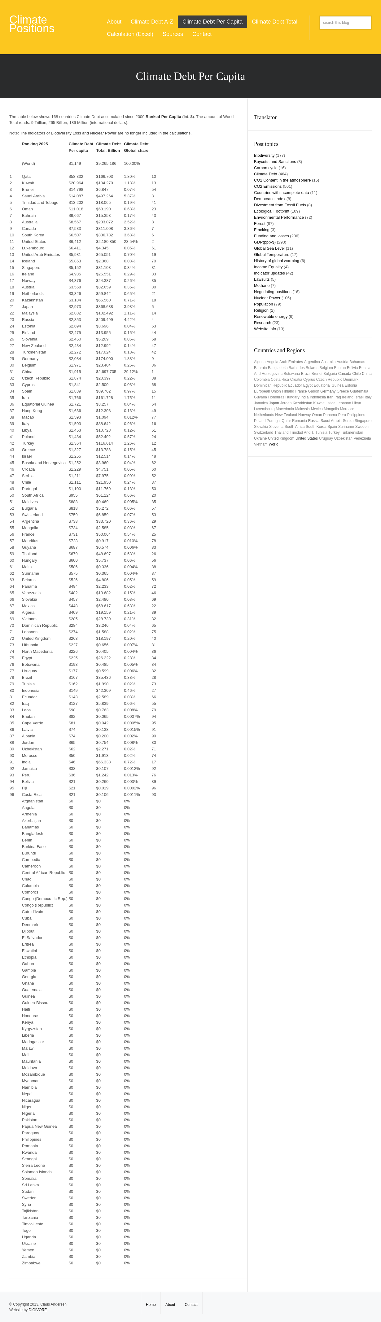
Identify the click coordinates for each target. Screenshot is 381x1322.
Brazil (305, 373)
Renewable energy (270, 316)
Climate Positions (32, 24)
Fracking (261, 229)
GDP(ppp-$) (265, 242)
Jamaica (261, 403)
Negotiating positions (272, 291)
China (366, 373)
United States (307, 438)
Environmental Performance (279, 217)
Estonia (351, 385)
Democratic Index (269, 198)
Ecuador (295, 385)
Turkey (333, 432)
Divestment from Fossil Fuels (280, 205)
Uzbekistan (343, 438)
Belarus (312, 368)
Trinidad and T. (302, 432)
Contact (202, 34)
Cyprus (309, 379)
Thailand (281, 432)
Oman (317, 415)
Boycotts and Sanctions (275, 161)
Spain (332, 426)
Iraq (338, 397)
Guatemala (359, 391)
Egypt (308, 385)
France (301, 391)
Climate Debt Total (274, 22)
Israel (359, 397)
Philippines (356, 415)
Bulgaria (330, 373)
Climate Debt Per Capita (212, 22)
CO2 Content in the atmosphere (282, 180)
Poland (259, 421)
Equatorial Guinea (329, 385)
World (273, 444)
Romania (299, 421)
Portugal (274, 421)
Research (262, 322)
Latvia (330, 403)
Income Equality (268, 267)
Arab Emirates (291, 362)
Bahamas (357, 362)
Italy (368, 397)
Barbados (296, 368)
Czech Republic (329, 379)
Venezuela (362, 438)
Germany (327, 391)
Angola (272, 362)
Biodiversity (264, 155)
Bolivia (352, 368)
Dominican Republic (270, 385)
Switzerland (263, 432)
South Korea (316, 426)
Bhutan (340, 368)
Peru (342, 415)
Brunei (317, 373)
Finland (288, 391)
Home (151, 1304)
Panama (330, 415)
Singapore (363, 421)
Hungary (292, 397)
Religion (261, 310)
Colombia (262, 379)
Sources (173, 34)
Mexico (317, 409)
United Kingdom (281, 438)
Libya (356, 403)
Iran (330, 397)
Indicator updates (269, 273)
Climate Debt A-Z (152, 22)
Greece (343, 391)
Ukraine (260, 438)
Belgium (326, 368)
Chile (356, 373)
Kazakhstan (302, 403)
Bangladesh (277, 368)
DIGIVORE (37, 1310)
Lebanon (344, 403)
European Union (267, 391)
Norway (304, 415)
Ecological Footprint (271, 211)
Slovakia (261, 426)
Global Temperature (271, 254)
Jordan (286, 403)
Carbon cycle (266, 167)
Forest (259, 223)
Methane (262, 285)
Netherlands (264, 415)
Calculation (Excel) (130, 34)
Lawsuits (262, 279)
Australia (328, 362)
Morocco (347, 409)
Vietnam (261, 444)
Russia (314, 421)
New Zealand (286, 415)
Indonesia (318, 397)
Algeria (259, 362)
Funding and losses (271, 236)
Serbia (348, 421)
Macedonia (285, 409)
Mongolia (331, 409)
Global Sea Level (269, 248)
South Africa (295, 426)
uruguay (326, 438)
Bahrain (260, 368)
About (114, 22)
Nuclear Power (267, 298)
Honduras (276, 397)
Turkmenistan (352, 432)
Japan (274, 403)
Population (263, 304)
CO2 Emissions (268, 186)
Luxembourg (264, 409)
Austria (342, 362)
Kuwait (318, 403)
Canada (344, 373)
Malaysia (302, 409)
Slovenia (276, 426)
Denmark (350, 379)
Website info (265, 329)
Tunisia (321, 432)
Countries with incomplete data (281, 192)
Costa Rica (280, 379)
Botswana (292, 373)
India (304, 397)
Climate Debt (265, 174)
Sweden (362, 426)
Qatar (286, 421)
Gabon (313, 391)
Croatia (296, 379)
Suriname (346, 426)
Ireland (347, 397)
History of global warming (276, 260)
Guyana (260, 397)
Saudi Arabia (331, 421)
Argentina (312, 362)
